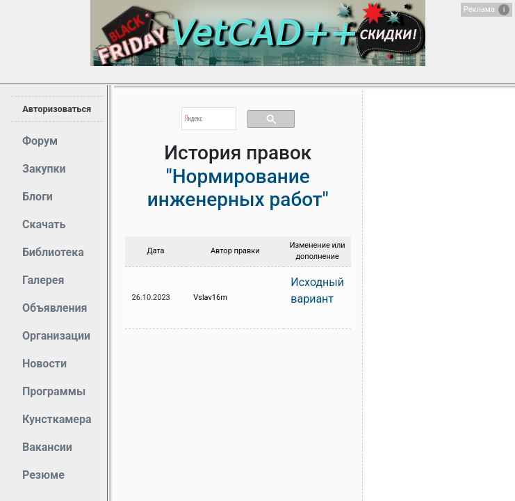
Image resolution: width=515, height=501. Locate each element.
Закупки (44, 168)
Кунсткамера (57, 419)
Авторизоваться (56, 109)
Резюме (43, 475)
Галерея (43, 280)
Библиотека (53, 252)
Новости (44, 363)
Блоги (37, 196)
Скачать (43, 224)
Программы (53, 391)
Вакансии (47, 447)
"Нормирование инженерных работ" (238, 188)
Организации (56, 335)
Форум (40, 141)
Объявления (54, 308)
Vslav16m (210, 297)
